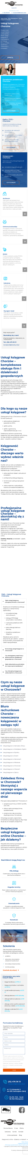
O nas (16, 1128)
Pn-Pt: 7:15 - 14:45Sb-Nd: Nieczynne (16, 1098)
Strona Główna (8, 1128)
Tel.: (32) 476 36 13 (9, 342)
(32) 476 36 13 (14, 1082)
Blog (20, 1135)
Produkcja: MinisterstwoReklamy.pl (19, 1150)
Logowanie (14, 7)
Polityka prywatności (23, 1143)
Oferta (22, 1128)
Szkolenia (8, 1131)
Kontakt (20, 1131)
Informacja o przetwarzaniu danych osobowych (16, 1144)
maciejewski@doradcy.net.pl (11, 345)
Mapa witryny (25, 1142)
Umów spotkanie (12, 1135)
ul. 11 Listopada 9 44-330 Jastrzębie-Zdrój (16, 1090)
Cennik (14, 1131)
